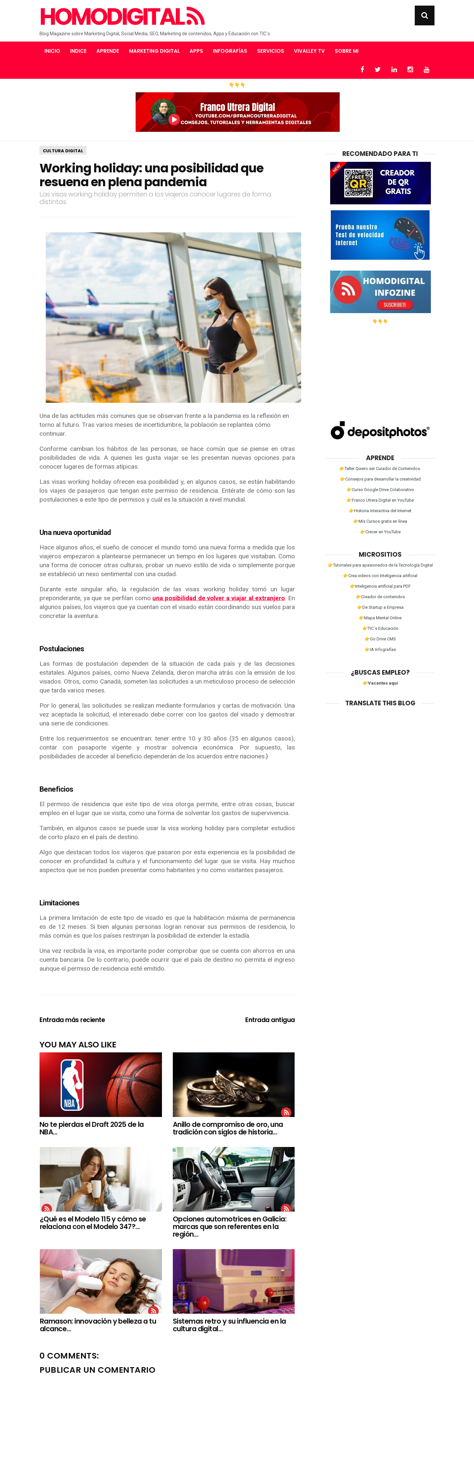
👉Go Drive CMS (380, 638)
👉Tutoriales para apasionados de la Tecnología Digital (380, 565)
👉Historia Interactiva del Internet (380, 510)
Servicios (270, 50)
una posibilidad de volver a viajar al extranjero (218, 598)
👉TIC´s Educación (380, 628)
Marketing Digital (154, 50)
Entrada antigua (270, 1019)
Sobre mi (346, 50)
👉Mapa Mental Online (380, 617)
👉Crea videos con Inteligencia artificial (380, 575)
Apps (196, 50)
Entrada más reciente (72, 1019)
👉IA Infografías (380, 649)
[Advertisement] (380, 365)
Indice (78, 50)
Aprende (107, 50)
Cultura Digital (63, 151)
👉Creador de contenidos (380, 596)
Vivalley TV (309, 50)
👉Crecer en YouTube (380, 531)
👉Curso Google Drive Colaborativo (380, 489)
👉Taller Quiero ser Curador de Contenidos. (380, 468)
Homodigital (121, 17)
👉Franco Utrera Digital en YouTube (380, 500)
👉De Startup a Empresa (380, 607)
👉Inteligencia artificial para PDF (380, 586)
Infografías (230, 50)
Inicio (52, 50)
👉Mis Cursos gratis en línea (380, 521)
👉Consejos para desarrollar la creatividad (380, 479)
